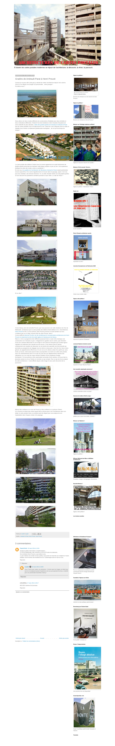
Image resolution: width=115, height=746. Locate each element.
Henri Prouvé (19, 331)
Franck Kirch (23, 548)
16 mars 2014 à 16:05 (37, 567)
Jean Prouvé (39, 536)
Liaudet (27, 567)
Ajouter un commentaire (22, 592)
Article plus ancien (64, 638)
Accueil (42, 638)
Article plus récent (20, 638)
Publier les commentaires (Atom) (31, 641)
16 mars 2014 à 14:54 (33, 548)
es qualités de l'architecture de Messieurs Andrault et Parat (40, 170)
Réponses (24, 563)
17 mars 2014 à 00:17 (33, 583)
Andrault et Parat (24, 536)
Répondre (22, 560)
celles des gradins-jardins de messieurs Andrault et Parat (50, 124)
